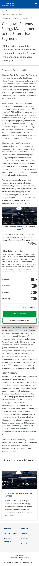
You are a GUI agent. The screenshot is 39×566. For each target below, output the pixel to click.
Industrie (7, 528)
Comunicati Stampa (10, 14)
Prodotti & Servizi (10, 534)
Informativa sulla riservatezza (19, 558)
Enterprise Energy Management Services (19, 494)
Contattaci (25, 544)
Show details (28, 307)
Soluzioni (24, 528)
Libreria (24, 534)
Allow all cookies (19, 314)
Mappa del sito (19, 560)
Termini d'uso (19, 555)
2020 (20, 14)
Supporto (24, 539)
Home (8, 11)
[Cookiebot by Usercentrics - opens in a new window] (28, 243)
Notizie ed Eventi (18, 11)
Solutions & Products (10, 18)
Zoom (19, 229)
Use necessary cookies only (19, 320)
